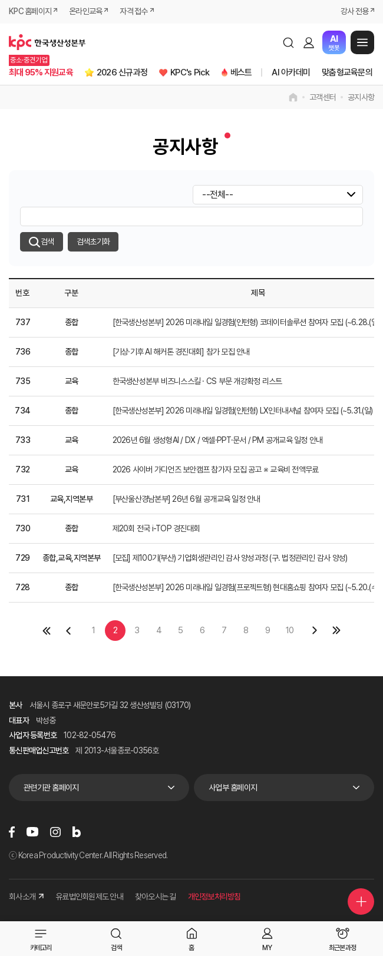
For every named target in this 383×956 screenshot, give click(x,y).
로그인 (309, 42)
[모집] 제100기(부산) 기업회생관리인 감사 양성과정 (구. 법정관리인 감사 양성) (230, 558)
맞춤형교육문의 (347, 72)
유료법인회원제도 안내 (89, 896)
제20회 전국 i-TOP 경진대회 (156, 528)
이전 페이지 (68, 630)
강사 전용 (354, 11)
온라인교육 (85, 11)
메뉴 (362, 42)
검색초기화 (93, 241)
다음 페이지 (315, 630)
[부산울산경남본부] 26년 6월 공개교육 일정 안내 (186, 499)
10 (290, 630)
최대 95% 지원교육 (41, 72)
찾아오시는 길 (155, 896)
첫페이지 (46, 630)
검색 (288, 42)
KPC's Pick (190, 72)
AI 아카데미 (291, 72)
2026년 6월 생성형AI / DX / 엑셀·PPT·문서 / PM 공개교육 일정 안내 (218, 440)
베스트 (241, 72)
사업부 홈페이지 (233, 787)
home (293, 97)
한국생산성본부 (47, 42)
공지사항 (361, 97)
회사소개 (26, 896)
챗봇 (333, 43)
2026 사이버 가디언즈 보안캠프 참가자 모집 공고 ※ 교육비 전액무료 (216, 469)
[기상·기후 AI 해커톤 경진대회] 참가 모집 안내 (181, 351)
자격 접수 (133, 11)
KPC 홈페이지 (30, 11)
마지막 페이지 (336, 630)
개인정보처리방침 (214, 896)
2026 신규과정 (122, 72)
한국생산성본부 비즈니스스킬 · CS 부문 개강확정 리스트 (197, 381)
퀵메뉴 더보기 (361, 902)
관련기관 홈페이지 (51, 787)
